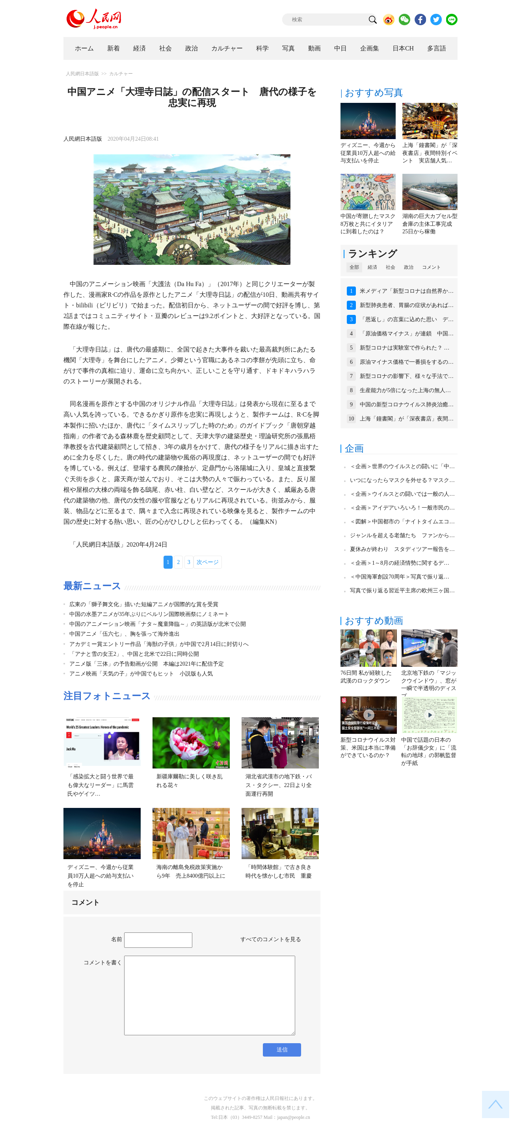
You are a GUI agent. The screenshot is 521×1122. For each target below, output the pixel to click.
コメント (431, 267)
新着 (113, 48)
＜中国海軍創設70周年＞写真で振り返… (399, 577)
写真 (288, 48)
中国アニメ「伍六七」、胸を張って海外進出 (124, 634)
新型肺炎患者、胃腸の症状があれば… (407, 305)
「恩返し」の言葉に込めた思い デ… (407, 319)
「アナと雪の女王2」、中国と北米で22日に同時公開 (134, 654)
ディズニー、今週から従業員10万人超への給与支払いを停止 (100, 875)
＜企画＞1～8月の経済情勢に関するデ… (399, 563)
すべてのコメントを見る (270, 939)
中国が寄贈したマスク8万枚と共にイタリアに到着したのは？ (368, 223)
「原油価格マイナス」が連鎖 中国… (407, 334)
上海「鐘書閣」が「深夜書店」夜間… (407, 419)
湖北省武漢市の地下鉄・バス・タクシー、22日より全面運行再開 (279, 785)
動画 (314, 48)
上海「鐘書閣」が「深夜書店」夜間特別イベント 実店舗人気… (430, 153)
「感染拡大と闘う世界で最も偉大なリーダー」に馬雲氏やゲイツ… (100, 785)
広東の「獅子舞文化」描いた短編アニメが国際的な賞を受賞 (143, 604)
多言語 (436, 48)
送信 (282, 1050)
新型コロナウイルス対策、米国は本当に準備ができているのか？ (368, 747)
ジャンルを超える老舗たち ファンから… (402, 535)
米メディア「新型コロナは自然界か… (407, 291)
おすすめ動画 (374, 621)
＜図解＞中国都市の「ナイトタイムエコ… (402, 522)
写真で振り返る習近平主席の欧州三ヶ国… (402, 591)
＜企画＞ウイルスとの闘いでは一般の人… (402, 494)
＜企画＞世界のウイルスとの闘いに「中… (402, 466)
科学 (262, 48)
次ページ (208, 562)
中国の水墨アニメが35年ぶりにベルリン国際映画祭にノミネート (149, 614)
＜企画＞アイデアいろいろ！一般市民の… (402, 508)
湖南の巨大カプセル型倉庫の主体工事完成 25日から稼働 (430, 223)
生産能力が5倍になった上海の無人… (405, 390)
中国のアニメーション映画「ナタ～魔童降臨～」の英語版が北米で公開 (157, 624)
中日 (340, 48)
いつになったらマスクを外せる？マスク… (402, 480)
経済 (139, 48)
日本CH (403, 48)
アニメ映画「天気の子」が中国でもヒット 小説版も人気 (143, 674)
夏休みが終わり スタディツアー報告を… (402, 549)
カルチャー (227, 48)
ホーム (84, 48)
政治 (191, 48)
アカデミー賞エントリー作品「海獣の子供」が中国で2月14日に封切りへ (159, 644)
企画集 (369, 48)
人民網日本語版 (82, 73)
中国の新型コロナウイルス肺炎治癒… (407, 404)
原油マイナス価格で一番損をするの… (407, 362)
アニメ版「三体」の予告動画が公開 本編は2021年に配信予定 (146, 664)
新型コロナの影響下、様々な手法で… (407, 376)
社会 (165, 48)
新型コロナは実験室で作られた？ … (405, 348)
